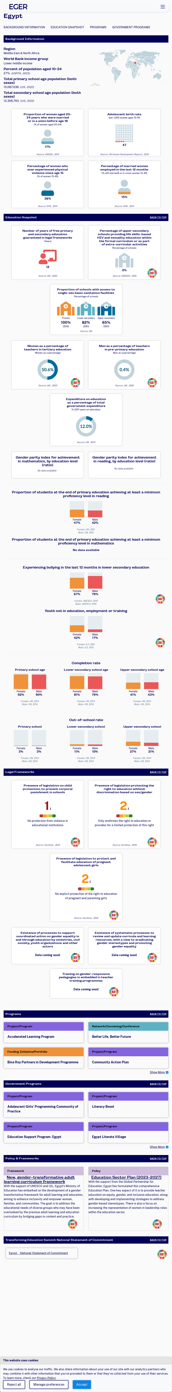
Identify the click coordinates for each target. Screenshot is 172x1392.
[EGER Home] (18, 6)
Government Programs (131, 27)
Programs (98, 27)
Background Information (24, 27)
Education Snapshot (67, 27)
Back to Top (158, 217)
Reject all (14, 1384)
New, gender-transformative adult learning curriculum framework (39, 1179)
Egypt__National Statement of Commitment (38, 1253)
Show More (157, 1072)
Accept (81, 1384)
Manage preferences (48, 1384)
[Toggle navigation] (163, 6)
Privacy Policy (46, 1378)
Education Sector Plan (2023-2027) (126, 1177)
